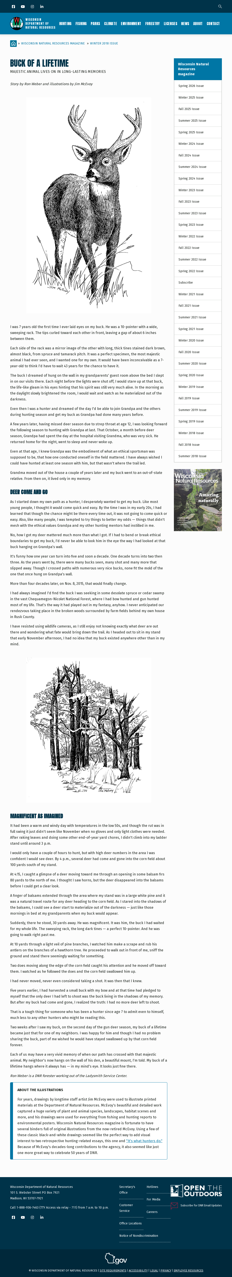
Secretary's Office (127, 1189)
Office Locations (130, 1223)
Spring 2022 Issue (191, 271)
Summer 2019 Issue (192, 410)
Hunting (65, 23)
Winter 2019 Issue (191, 387)
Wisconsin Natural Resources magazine (53, 43)
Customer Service (126, 1208)
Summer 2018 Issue (192, 456)
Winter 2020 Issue (191, 340)
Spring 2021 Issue (191, 329)
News (185, 23)
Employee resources (188, 1270)
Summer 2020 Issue (192, 363)
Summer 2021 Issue (192, 317)
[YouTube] (23, 7)
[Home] (13, 43)
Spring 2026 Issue (191, 86)
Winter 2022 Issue (191, 236)
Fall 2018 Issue (189, 445)
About (198, 23)
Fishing (81, 23)
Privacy (165, 1270)
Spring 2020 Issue (191, 375)
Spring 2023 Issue (191, 225)
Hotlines (152, 1187)
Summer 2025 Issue (192, 121)
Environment (131, 23)
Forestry (152, 23)
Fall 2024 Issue (189, 155)
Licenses (170, 23)
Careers (152, 1212)
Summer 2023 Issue (192, 213)
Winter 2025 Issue (191, 97)
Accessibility (138, 1270)
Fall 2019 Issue (189, 398)
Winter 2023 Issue (191, 190)
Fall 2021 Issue (189, 306)
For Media (153, 1199)
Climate (110, 23)
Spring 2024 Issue (191, 178)
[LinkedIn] (42, 7)
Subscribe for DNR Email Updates (201, 1205)
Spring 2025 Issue (191, 132)
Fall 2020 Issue (189, 352)
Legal (154, 1270)
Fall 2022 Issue (189, 248)
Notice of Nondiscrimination (138, 1236)
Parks (95, 23)
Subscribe (186, 282)
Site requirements (113, 1270)
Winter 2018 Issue (104, 43)
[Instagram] (32, 7)
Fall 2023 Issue (189, 202)
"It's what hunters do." (144, 1141)
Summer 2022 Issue (192, 259)
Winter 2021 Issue (191, 294)
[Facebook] (13, 7)
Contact (213, 23)
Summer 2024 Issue (192, 167)
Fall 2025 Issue (189, 109)
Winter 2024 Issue (191, 144)
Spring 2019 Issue (191, 421)
